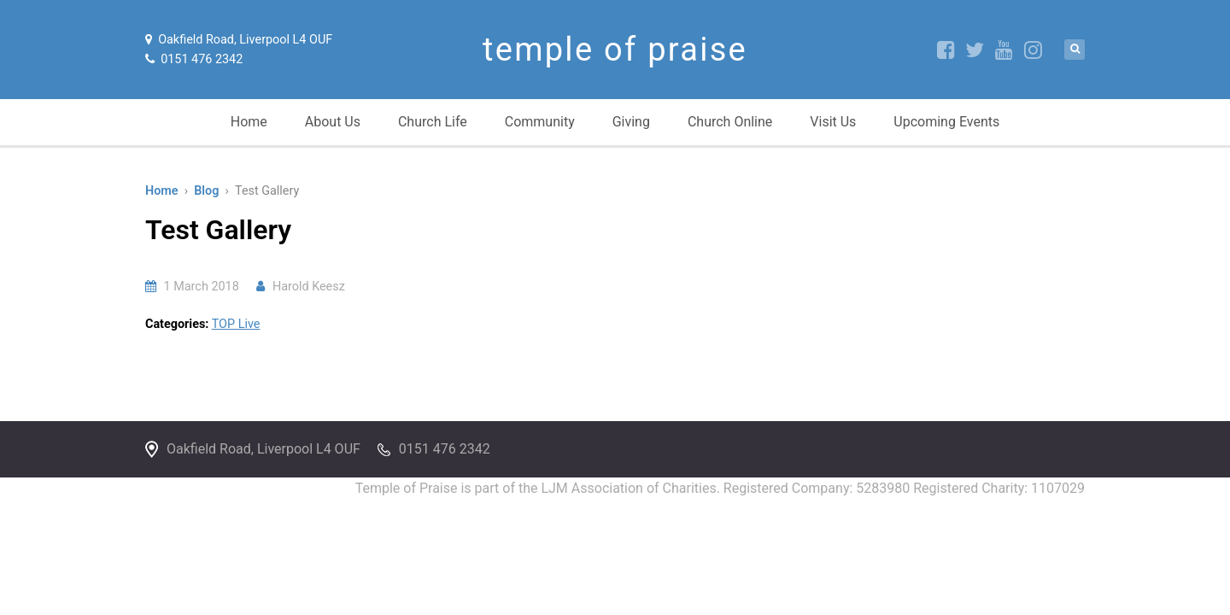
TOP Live (236, 324)
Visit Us (833, 122)
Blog (206, 191)
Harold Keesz (308, 286)
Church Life (432, 122)
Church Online (730, 122)
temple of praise (615, 49)
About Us (332, 122)
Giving (631, 122)
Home (249, 122)
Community (540, 122)
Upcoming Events (946, 122)
